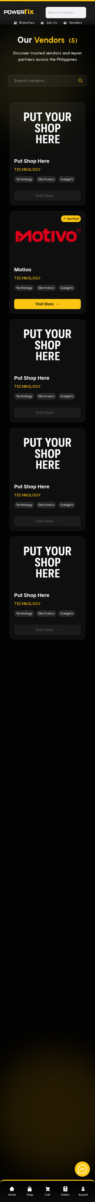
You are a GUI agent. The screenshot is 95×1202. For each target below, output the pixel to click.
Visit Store (47, 195)
